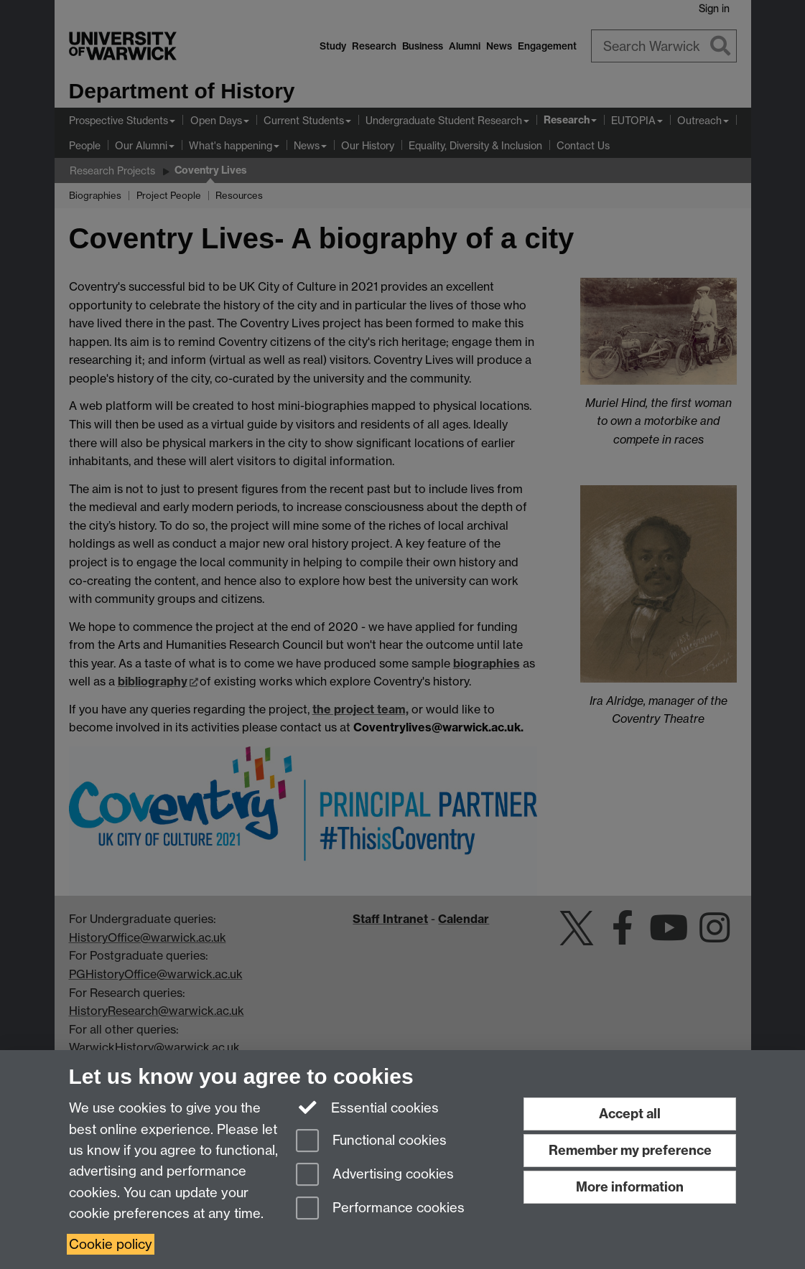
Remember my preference (630, 1150)
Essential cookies (367, 1106)
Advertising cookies (375, 1175)
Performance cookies (380, 1209)
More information (630, 1187)
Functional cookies (371, 1141)
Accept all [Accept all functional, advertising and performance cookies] (630, 1113)
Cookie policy (110, 1244)
